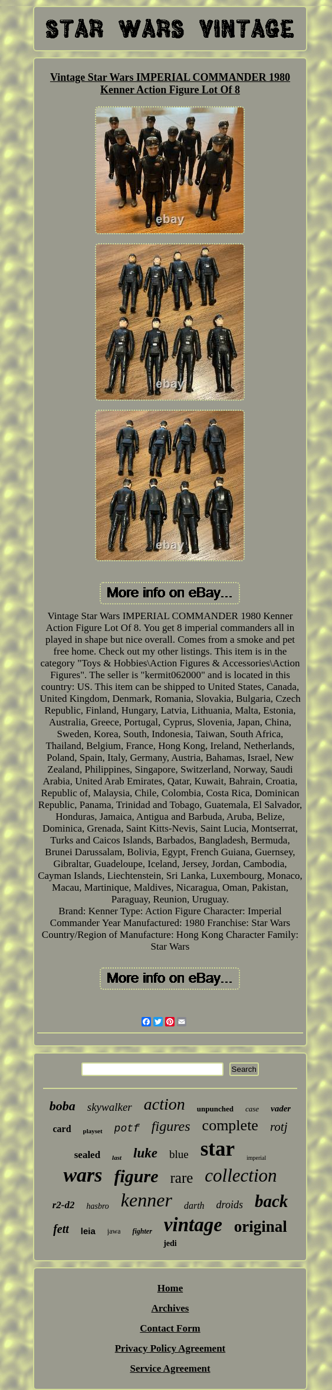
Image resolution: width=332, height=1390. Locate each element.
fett (61, 1228)
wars (82, 1175)
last (116, 1157)
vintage (193, 1224)
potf (127, 1128)
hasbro (97, 1206)
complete (230, 1125)
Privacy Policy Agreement (170, 1348)
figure (136, 1176)
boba (62, 1105)
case (252, 1108)
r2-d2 (63, 1205)
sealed (87, 1154)
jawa (114, 1231)
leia (88, 1231)
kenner (146, 1200)
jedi (170, 1243)
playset (93, 1130)
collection (241, 1175)
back (271, 1201)
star (217, 1148)
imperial (256, 1157)
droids (229, 1205)
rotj (279, 1127)
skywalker (109, 1107)
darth (194, 1206)
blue (179, 1154)
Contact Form (170, 1328)
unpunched (215, 1108)
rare (181, 1178)
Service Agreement (170, 1368)
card (62, 1129)
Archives (170, 1308)
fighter (142, 1231)
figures (171, 1126)
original (260, 1226)
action (164, 1104)
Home (170, 1288)
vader (281, 1108)
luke (145, 1153)
